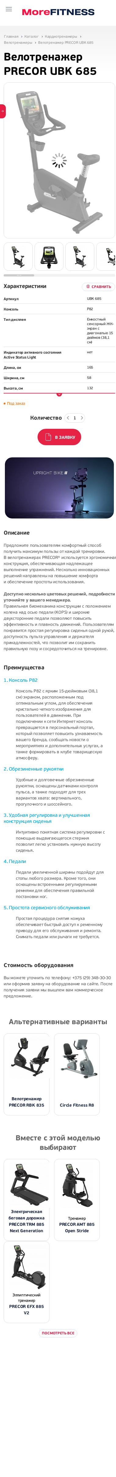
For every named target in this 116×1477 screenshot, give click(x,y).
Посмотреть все (58, 1333)
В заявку (65, 437)
